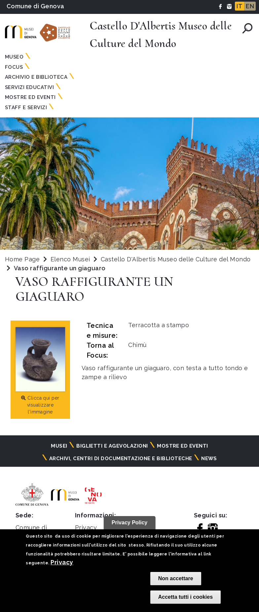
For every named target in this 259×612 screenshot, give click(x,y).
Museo (14, 57)
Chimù (137, 344)
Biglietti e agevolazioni (112, 446)
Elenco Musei (70, 259)
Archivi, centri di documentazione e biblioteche (120, 458)
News (209, 458)
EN (250, 6)
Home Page (22, 259)
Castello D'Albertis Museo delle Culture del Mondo (176, 259)
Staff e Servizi (26, 107)
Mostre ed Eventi (30, 97)
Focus (14, 67)
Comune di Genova (35, 6)
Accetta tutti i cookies (185, 597)
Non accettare (175, 578)
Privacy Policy (130, 522)
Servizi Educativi (29, 87)
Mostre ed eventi (182, 446)
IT (239, 6)
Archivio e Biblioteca (36, 77)
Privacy (62, 562)
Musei (59, 446)
